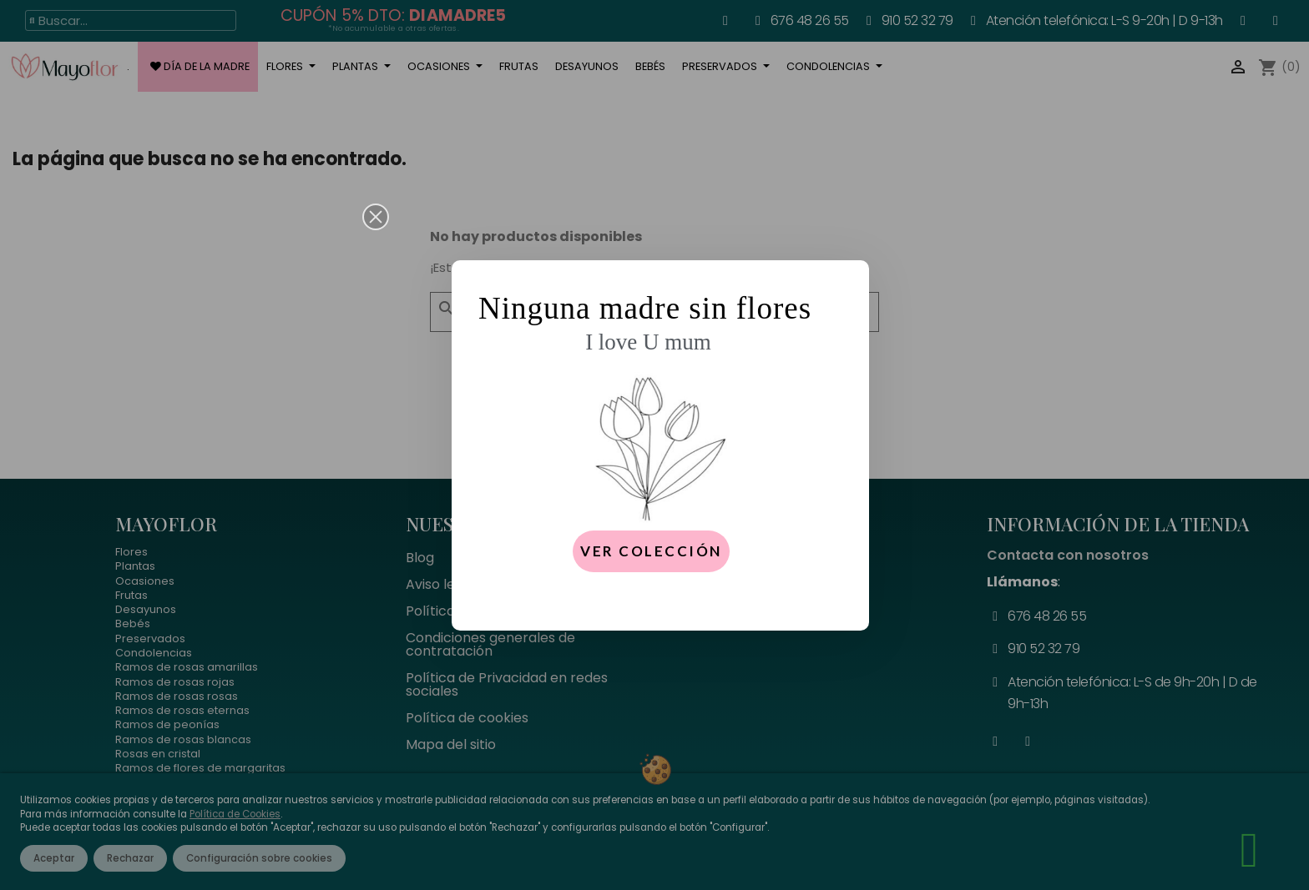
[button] (375, 217)
